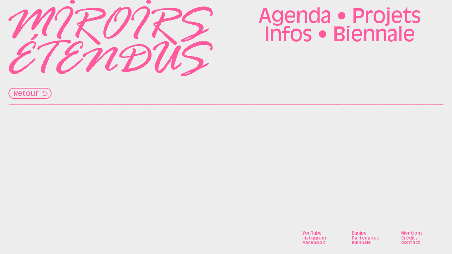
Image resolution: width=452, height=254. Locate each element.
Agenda (294, 18)
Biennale (374, 36)
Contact (410, 243)
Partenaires (365, 238)
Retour (26, 94)
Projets (386, 18)
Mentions (412, 233)
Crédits (409, 238)
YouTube (312, 233)
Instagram (314, 238)
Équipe (359, 233)
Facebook (313, 243)
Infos (288, 36)
